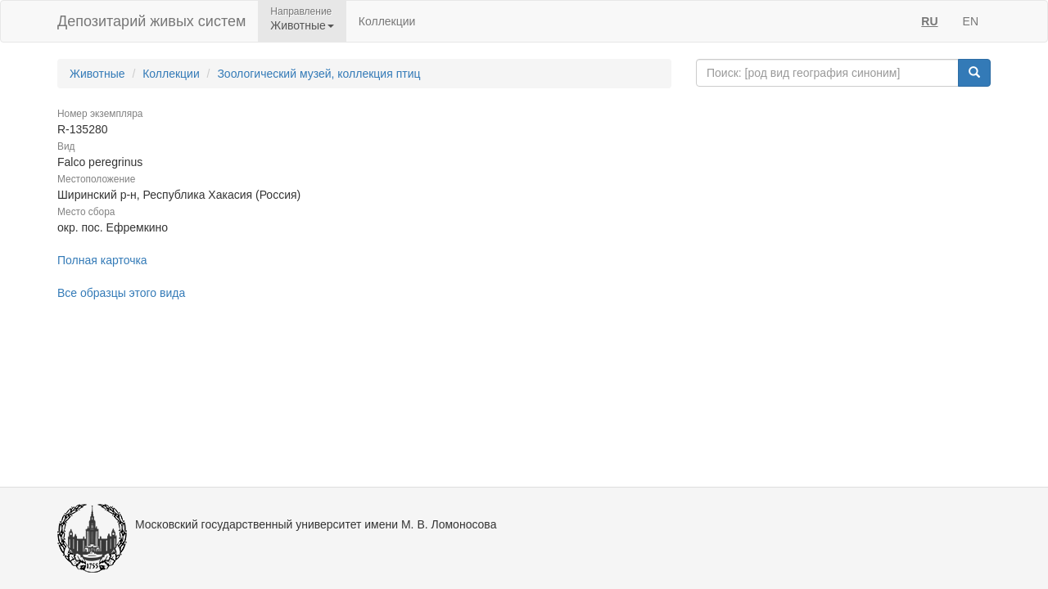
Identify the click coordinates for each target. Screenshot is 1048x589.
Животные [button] (302, 25)
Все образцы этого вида (121, 292)
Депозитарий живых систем (151, 21)
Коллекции (387, 21)
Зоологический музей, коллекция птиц (318, 73)
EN (970, 21)
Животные (97, 73)
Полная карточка (102, 260)
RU (929, 21)
